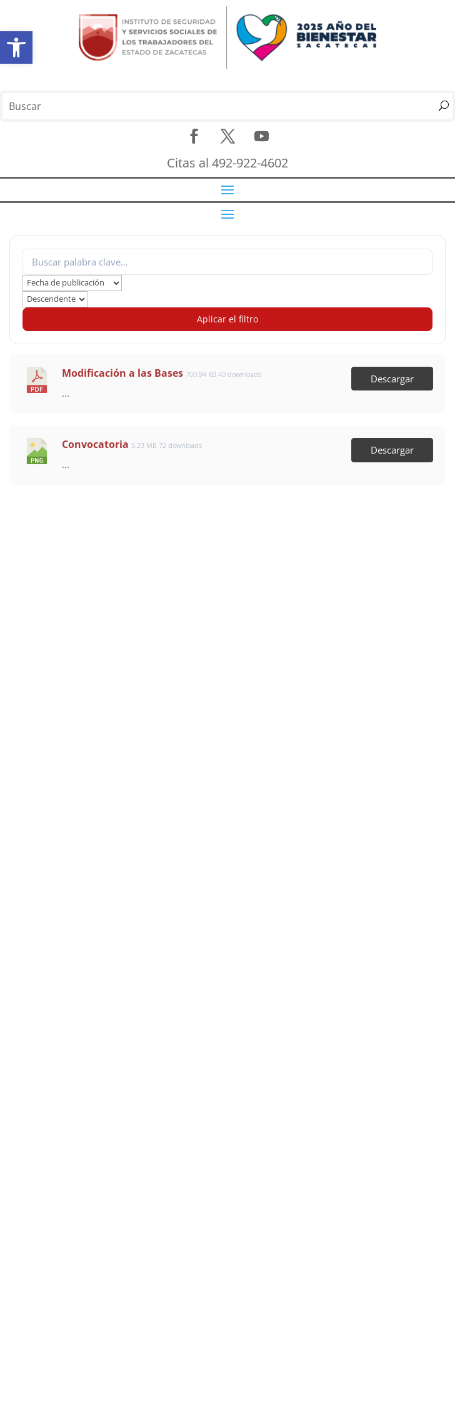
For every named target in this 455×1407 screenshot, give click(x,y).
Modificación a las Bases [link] (122, 373)
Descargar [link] (392, 378)
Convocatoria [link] (95, 444)
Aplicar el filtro (227, 319)
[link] (16, 47)
